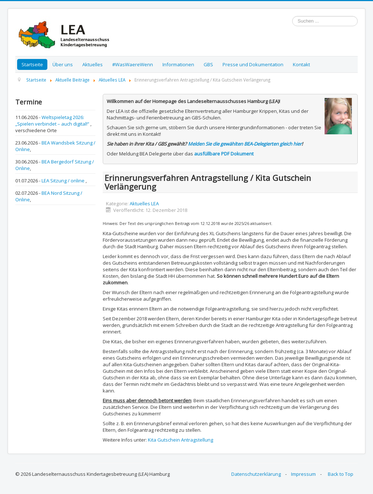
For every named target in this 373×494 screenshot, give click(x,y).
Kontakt (301, 64)
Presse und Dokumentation (253, 64)
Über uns (62, 64)
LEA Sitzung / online (64, 180)
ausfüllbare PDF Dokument (224, 153)
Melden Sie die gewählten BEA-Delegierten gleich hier (245, 144)
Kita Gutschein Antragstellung (180, 439)
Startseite (32, 64)
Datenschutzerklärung (256, 474)
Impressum (303, 474)
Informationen (178, 64)
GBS (208, 64)
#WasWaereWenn (132, 64)
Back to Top (340, 474)
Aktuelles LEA (144, 203)
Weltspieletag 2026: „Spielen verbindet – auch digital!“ (52, 120)
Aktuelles (92, 64)
